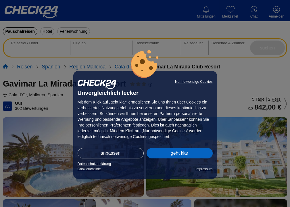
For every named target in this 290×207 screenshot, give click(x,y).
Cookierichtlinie (89, 169)
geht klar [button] (179, 153)
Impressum (203, 169)
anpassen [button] (110, 153)
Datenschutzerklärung (94, 164)
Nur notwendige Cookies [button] (194, 82)
